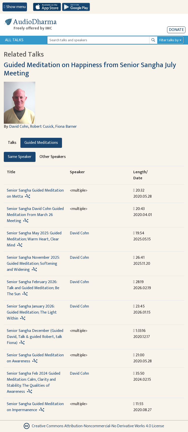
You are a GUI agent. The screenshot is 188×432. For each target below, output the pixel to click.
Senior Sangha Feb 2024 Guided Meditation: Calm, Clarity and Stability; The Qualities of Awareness (33, 382)
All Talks (14, 40)
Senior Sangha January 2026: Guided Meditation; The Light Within (32, 312)
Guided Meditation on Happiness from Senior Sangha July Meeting (90, 69)
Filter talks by (168, 40)
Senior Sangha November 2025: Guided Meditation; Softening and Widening (33, 263)
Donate (176, 29)
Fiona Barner (66, 126)
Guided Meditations (41, 142)
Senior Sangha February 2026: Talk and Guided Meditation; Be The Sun (33, 288)
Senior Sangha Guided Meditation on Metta (35, 193)
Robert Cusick (41, 126)
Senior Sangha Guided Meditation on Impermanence (35, 407)
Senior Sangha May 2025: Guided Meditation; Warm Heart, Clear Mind (34, 239)
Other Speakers (53, 156)
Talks (12, 142)
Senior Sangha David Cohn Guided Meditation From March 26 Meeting (35, 214)
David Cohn (18, 126)
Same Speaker (20, 156)
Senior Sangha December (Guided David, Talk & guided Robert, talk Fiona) (35, 336)
